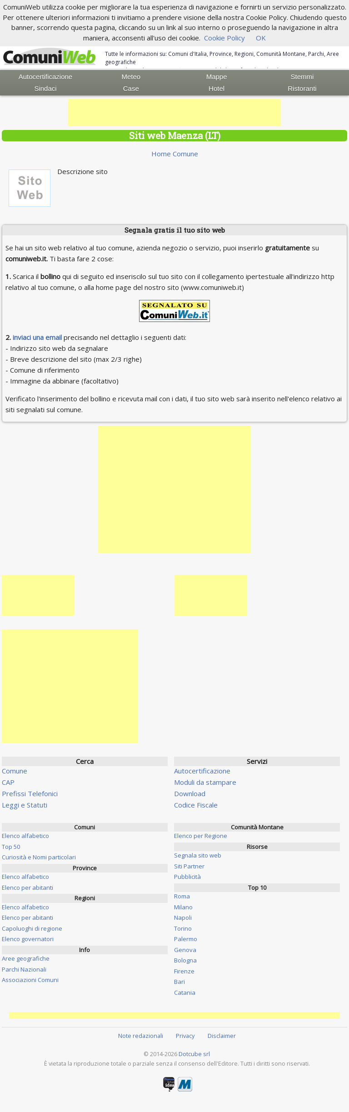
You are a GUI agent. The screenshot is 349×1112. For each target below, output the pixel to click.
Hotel (216, 88)
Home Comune (174, 153)
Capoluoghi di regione (32, 928)
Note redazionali (140, 1036)
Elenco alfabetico (25, 836)
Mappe (216, 76)
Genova (185, 950)
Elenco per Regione (200, 836)
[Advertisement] (174, 112)
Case (131, 88)
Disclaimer (222, 1036)
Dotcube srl (194, 1054)
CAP (8, 782)
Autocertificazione (45, 76)
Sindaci (45, 88)
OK (261, 37)
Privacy (185, 1036)
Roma (182, 896)
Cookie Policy (224, 37)
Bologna (185, 960)
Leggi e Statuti (24, 804)
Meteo (130, 76)
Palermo (185, 939)
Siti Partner (189, 866)
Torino (183, 928)
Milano (183, 907)
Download (189, 793)
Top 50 (11, 847)
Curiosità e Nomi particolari (39, 857)
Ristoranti (302, 88)
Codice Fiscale (196, 804)
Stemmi (302, 76)
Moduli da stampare (205, 782)
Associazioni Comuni (30, 980)
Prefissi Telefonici (30, 793)
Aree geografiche (26, 958)
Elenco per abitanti (27, 887)
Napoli (183, 917)
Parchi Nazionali (24, 969)
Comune (14, 770)
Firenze (184, 971)
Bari (179, 981)
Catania (184, 992)
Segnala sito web (197, 855)
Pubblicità (187, 877)
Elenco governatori (28, 939)
